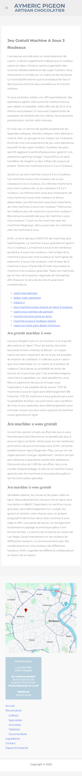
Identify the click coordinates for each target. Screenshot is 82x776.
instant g (19, 302)
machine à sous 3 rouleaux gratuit (35, 321)
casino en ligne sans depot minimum (37, 325)
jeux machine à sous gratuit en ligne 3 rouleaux (43, 307)
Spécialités (15, 720)
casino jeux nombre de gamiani (33, 311)
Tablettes (14, 729)
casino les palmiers (25, 293)
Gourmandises (18, 734)
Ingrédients (12, 738)
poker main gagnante (27, 297)
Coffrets (13, 715)
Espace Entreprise (16, 747)
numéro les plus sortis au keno (33, 316)
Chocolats (15, 724)
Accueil (10, 705)
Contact (10, 743)
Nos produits (13, 710)
